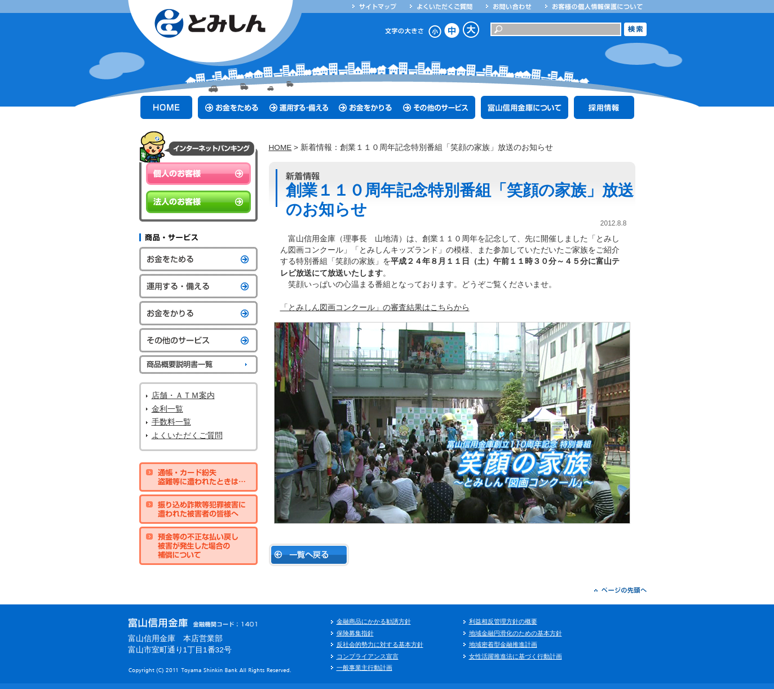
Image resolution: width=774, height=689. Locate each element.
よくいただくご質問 (187, 435)
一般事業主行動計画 (364, 667)
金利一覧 (167, 409)
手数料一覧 (171, 422)
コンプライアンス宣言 (368, 656)
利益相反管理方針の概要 (503, 621)
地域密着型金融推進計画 (503, 644)
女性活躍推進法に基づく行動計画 (515, 656)
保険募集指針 (355, 633)
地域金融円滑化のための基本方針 (515, 633)
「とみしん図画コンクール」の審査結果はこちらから (375, 307)
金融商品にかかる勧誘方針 (374, 621)
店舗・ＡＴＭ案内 (183, 395)
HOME (280, 147)
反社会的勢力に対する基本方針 (380, 644)
